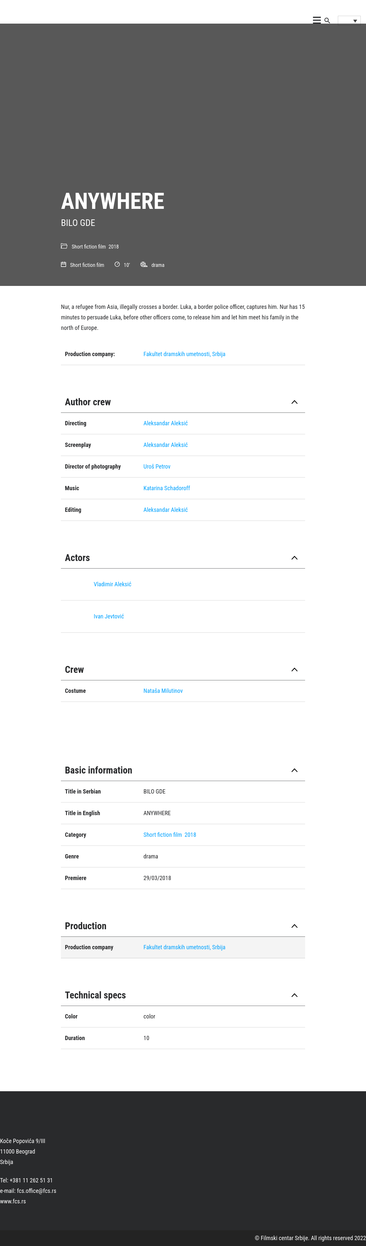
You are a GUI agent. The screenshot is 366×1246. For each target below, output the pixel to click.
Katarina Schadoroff (166, 488)
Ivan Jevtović (109, 616)
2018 (113, 247)
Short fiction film (89, 247)
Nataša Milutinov (163, 690)
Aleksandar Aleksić (165, 423)
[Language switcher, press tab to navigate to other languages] (349, 21)
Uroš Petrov (156, 466)
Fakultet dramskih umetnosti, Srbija (184, 354)
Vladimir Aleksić (112, 584)
